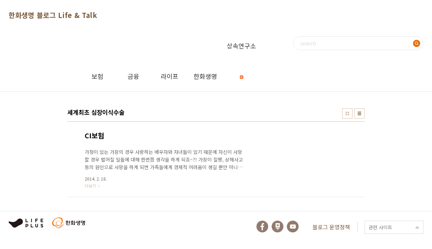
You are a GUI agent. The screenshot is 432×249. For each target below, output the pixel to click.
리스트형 (359, 113)
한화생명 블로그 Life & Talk (53, 15)
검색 (416, 43)
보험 (97, 76)
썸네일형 (347, 113)
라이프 (169, 76)
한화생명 (205, 76)
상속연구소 (241, 51)
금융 (133, 76)
